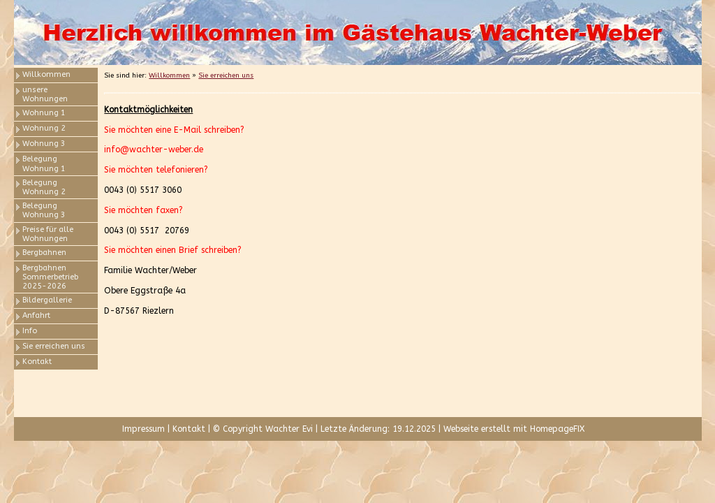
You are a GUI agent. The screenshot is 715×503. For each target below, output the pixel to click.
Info (29, 330)
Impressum (143, 429)
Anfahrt (36, 315)
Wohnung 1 (44, 112)
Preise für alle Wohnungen (47, 234)
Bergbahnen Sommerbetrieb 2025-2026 (50, 277)
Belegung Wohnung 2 (44, 187)
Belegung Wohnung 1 (44, 163)
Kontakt (37, 361)
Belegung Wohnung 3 (44, 210)
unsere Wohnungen (45, 94)
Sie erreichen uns (53, 346)
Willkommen (46, 74)
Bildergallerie (47, 300)
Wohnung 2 (44, 128)
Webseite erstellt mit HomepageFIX (513, 429)
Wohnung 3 (44, 143)
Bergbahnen (44, 252)
